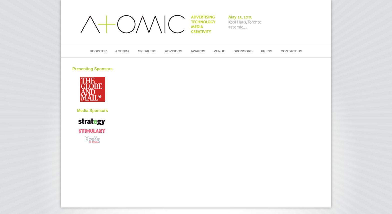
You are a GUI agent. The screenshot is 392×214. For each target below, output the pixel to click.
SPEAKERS (147, 51)
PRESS (266, 51)
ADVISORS (173, 51)
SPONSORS (243, 51)
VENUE (219, 51)
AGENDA (122, 51)
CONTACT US (291, 51)
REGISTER (98, 51)
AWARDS (198, 51)
